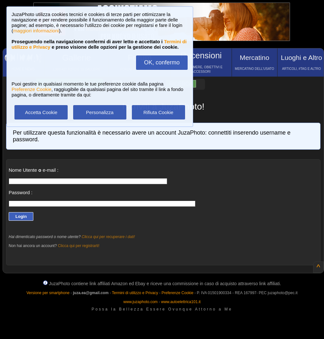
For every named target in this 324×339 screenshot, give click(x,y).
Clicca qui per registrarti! (78, 246)
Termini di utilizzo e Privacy (135, 293)
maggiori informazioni (36, 30)
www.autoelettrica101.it (180, 302)
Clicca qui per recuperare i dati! (108, 237)
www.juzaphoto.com (141, 302)
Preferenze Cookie (31, 89)
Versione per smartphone (47, 293)
